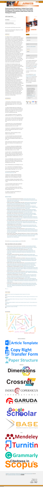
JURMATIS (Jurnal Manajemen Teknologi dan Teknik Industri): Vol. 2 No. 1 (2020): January (21, 265)
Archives (9, 5)
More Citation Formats (30, 97)
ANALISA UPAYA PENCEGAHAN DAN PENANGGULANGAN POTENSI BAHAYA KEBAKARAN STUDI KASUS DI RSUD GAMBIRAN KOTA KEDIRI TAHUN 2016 (22, 279)
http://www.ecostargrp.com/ (9, 172)
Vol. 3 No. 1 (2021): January (16, 5)
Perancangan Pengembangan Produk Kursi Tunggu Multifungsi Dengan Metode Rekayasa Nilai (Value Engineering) (21, 250)
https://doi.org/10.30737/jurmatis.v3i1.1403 (14, 27)
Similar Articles (8, 196)
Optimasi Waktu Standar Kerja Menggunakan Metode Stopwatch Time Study (17, 294)
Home (6, 5)
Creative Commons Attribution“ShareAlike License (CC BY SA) (31, 75)
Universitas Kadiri (29, 473)
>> (7, 288)
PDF (28, 34)
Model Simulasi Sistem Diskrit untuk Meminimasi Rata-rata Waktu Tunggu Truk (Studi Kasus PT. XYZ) (21, 296)
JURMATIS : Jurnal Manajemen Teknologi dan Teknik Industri (15, 473)
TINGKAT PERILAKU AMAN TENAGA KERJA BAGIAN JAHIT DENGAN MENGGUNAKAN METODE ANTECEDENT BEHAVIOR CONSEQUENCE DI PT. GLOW (22, 284)
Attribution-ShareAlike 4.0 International (16, 474)
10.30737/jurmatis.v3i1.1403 (31, 95)
